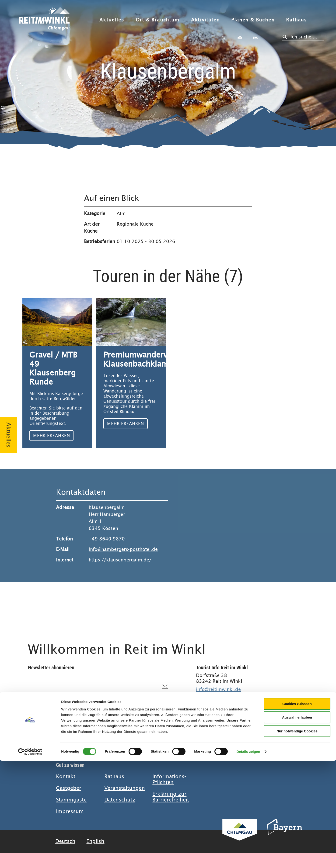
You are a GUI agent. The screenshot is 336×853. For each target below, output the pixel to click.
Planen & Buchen (252, 20)
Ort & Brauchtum (157, 20)
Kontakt (65, 776)
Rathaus (296, 20)
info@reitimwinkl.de (218, 689)
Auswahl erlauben (297, 810)
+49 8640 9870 (107, 539)
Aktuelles (111, 20)
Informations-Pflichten (169, 779)
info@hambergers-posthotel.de (123, 549)
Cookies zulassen (297, 796)
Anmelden (152, 717)
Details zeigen (248, 844)
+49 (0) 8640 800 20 (220, 695)
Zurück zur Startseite (44, 21)
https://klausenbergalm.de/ (120, 560)
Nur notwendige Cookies (297, 823)
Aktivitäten (205, 20)
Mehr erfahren (57, 373)
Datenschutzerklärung (95, 704)
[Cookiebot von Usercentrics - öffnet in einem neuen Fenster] (30, 843)
